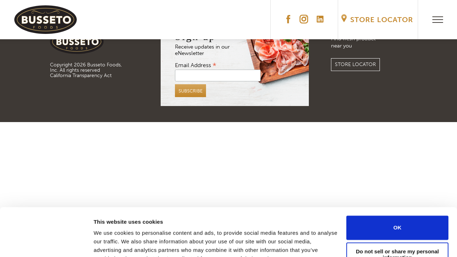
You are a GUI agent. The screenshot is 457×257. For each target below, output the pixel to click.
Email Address (195, 65)
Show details (110, 243)
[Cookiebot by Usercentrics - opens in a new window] (46, 243)
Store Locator (381, 19)
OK (397, 192)
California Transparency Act (81, 75)
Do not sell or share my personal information (397, 219)
